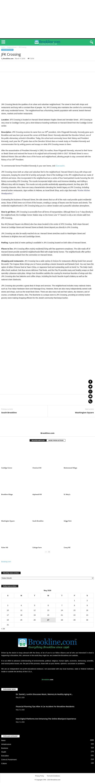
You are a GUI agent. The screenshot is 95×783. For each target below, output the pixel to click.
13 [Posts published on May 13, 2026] (48, 611)
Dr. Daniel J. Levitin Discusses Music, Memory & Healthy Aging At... (44, 695)
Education (5, 756)
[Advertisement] (47, 19)
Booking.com (6, 562)
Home (3, 48)
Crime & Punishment (9, 760)
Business (4, 749)
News (3, 741)
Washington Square (84, 413)
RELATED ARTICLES (38, 441)
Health (3, 752)
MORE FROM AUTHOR (55, 441)
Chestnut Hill (37, 468)
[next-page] (49, 552)
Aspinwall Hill (37, 495)
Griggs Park (67, 521)
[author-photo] (47, 425)
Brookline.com (8, 59)
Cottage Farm (37, 548)
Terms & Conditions (53, 776)
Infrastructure (6, 745)
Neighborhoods (12, 48)
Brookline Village (7, 495)
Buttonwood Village (70, 468)
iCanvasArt (60, 166)
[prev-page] (46, 552)
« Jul (3, 629)
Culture (4, 764)
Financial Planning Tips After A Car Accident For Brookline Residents (45, 707)
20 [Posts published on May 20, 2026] (48, 616)
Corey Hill (67, 548)
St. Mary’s (67, 495)
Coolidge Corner (6, 468)
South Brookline (9, 413)
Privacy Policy (39, 776)
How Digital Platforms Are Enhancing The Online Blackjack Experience (46, 719)
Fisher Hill (4, 548)
